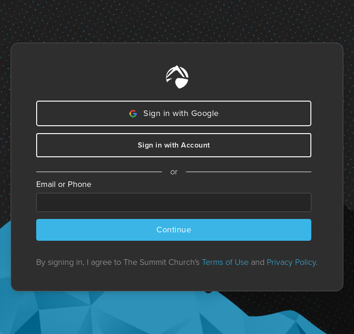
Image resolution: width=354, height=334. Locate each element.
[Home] (177, 77)
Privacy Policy (291, 262)
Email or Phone (63, 184)
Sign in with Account (174, 145)
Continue (173, 230)
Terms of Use (225, 262)
